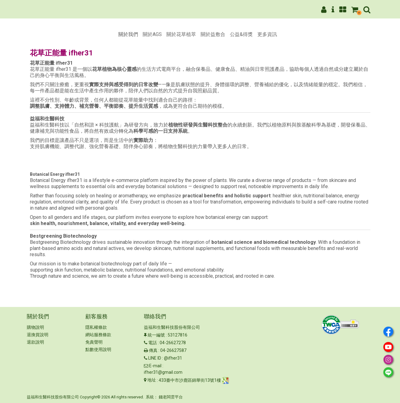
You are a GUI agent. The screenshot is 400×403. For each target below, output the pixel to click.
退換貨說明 (37, 334)
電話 (152, 342)
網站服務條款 (98, 334)
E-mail (155, 365)
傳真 (153, 350)
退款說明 (35, 342)
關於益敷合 (213, 34)
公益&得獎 (241, 34)
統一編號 (156, 334)
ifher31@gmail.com (163, 372)
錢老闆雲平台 (171, 397)
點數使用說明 (98, 349)
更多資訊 (267, 34)
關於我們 (128, 34)
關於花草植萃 (181, 34)
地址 (151, 379)
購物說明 (35, 327)
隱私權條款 (96, 327)
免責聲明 (94, 342)
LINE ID (154, 358)
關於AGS (152, 34)
